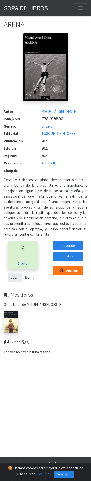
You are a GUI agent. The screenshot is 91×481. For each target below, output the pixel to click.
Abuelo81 (48, 163)
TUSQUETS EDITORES (58, 133)
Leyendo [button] (68, 245)
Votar (15, 277)
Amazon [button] (68, 270)
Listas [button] (68, 256)
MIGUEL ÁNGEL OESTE (58, 111)
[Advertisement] (45, 406)
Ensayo (46, 126)
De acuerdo (64, 474)
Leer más (44, 474)
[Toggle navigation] (80, 8)
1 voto (22, 263)
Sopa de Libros (26, 8)
